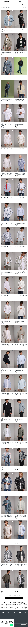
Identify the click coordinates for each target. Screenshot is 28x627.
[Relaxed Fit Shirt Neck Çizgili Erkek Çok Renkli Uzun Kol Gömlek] (20, 529)
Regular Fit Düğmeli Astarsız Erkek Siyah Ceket (20, 76)
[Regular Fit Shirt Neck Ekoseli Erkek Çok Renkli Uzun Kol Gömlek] (7, 457)
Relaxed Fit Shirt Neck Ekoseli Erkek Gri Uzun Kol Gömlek (20, 590)
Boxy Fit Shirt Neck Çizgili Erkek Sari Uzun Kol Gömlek (20, 100)
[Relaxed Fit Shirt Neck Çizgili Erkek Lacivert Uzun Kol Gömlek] (7, 554)
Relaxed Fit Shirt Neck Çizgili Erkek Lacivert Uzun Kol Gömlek (7, 565)
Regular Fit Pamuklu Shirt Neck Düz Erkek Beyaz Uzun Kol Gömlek (7, 124)
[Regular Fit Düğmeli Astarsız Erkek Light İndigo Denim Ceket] (7, 19)
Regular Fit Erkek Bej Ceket (6, 52)
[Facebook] (3, 612)
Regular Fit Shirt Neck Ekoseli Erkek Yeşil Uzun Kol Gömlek (6, 516)
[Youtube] (20, 612)
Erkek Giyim (8, 7)
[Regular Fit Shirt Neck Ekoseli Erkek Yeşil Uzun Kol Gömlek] (7, 505)
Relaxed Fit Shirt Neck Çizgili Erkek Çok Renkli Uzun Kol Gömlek (20, 541)
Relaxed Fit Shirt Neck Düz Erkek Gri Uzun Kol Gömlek (21, 565)
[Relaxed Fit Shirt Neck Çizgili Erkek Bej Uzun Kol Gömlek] (7, 529)
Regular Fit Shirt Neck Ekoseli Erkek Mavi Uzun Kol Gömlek (6, 492)
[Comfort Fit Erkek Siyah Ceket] (20, 19)
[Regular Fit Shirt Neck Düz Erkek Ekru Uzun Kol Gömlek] (7, 334)
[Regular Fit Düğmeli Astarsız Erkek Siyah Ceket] (20, 66)
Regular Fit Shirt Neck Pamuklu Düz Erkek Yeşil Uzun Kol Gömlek (21, 516)
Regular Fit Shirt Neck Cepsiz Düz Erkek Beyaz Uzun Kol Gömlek (20, 124)
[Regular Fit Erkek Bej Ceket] (7, 42)
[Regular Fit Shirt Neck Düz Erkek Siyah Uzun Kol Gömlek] (7, 408)
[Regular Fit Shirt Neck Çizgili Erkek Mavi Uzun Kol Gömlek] (20, 163)
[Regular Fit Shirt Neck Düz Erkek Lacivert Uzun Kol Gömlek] (7, 359)
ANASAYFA (3, 7)
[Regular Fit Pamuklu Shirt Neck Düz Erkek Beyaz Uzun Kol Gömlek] (7, 113)
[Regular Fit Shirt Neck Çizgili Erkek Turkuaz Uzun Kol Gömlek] (20, 236)
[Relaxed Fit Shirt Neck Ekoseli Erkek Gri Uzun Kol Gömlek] (20, 579)
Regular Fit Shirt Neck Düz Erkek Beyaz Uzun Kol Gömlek (7, 296)
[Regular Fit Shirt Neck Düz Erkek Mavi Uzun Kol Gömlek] (20, 359)
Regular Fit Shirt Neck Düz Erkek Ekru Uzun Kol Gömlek (7, 345)
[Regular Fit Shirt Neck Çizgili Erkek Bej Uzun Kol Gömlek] (7, 138)
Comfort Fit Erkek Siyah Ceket (20, 29)
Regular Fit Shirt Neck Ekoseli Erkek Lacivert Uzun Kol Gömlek (21, 467)
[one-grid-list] (24, 4)
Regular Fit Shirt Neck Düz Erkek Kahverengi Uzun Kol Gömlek (21, 345)
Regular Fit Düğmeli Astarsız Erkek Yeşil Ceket (6, 100)
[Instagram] (8, 612)
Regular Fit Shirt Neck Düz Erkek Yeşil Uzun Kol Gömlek (21, 419)
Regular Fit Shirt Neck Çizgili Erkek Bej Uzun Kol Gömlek (6, 149)
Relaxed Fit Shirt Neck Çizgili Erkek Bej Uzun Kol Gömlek (6, 540)
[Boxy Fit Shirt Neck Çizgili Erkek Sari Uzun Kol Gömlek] (20, 89)
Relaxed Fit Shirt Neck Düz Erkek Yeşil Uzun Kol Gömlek (7, 590)
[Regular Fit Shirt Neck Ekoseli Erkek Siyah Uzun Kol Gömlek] (20, 481)
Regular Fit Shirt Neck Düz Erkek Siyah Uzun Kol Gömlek (7, 419)
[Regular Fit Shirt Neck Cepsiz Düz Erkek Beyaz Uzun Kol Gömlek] (20, 113)
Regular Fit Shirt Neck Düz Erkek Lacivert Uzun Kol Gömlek (7, 370)
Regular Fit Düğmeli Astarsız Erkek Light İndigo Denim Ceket (7, 30)
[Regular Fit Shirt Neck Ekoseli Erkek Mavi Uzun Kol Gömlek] (7, 481)
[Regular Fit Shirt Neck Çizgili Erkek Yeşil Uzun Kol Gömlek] (7, 261)
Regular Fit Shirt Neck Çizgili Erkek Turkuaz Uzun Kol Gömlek (21, 247)
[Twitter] (14, 612)
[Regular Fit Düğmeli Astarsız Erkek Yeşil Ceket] (7, 89)
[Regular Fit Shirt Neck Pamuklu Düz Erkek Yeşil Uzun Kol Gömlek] (20, 505)
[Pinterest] (25, 612)
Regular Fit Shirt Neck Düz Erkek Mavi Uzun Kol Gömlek (21, 370)
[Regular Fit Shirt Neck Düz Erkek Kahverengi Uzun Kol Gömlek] (20, 334)
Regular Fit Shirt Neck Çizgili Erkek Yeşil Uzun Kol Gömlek (6, 272)
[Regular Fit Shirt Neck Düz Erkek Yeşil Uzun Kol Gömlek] (20, 408)
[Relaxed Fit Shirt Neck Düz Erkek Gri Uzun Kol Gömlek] (20, 554)
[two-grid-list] (22, 4)
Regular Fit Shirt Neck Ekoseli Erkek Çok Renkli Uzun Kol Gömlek (6, 468)
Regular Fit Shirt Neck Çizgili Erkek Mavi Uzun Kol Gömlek (20, 174)
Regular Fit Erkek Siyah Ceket (20, 52)
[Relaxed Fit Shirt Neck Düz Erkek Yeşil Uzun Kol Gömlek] (7, 579)
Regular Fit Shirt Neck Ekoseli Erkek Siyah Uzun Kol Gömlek (20, 492)
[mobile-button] (24, 1)
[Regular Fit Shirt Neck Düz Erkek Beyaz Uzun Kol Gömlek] (7, 285)
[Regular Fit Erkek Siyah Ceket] (20, 42)
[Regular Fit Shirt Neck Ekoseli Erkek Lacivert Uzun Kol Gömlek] (20, 457)
